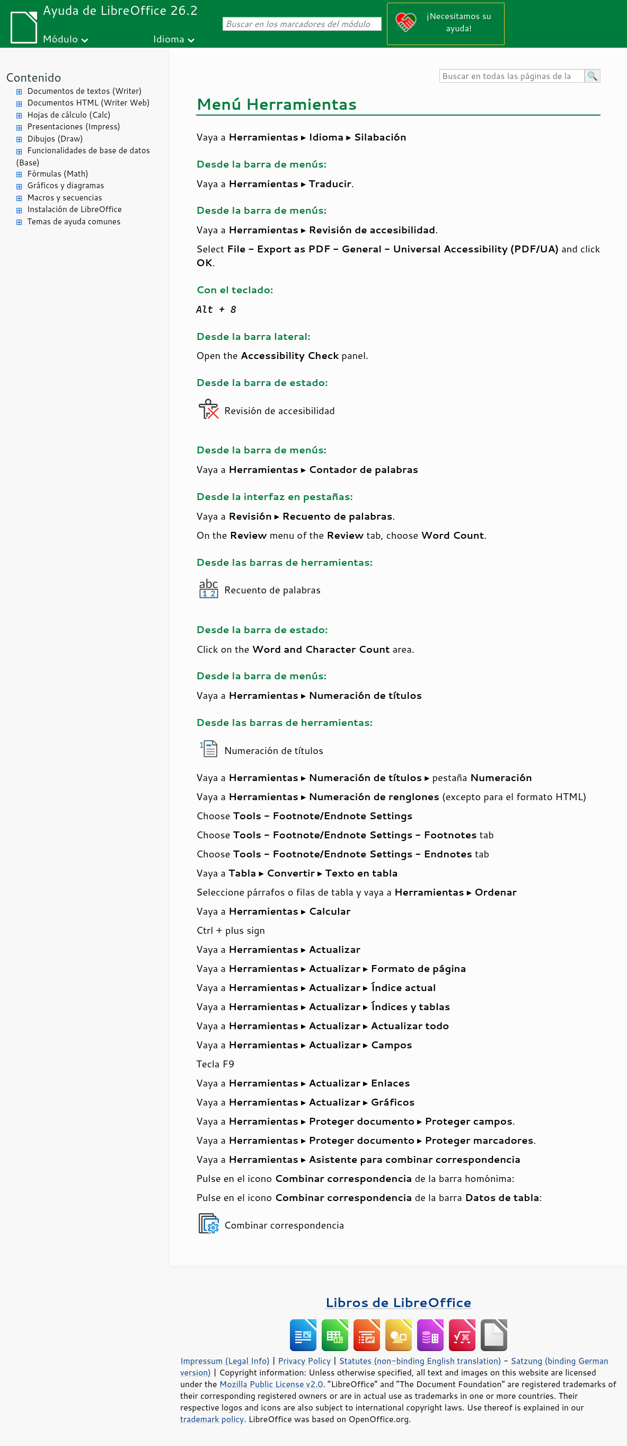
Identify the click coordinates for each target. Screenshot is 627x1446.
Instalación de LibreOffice (74, 209)
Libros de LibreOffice (398, 1302)
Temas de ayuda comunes (73, 221)
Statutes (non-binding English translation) (420, 1360)
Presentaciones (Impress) (73, 126)
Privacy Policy (304, 1360)
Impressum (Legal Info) (225, 1360)
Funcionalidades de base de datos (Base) (83, 156)
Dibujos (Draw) (55, 138)
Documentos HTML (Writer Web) (88, 102)
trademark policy (212, 1419)
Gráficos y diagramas (65, 185)
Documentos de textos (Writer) (84, 91)
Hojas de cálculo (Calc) (69, 114)
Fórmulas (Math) (58, 173)
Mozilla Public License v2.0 (271, 1384)
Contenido (33, 77)
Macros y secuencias (64, 197)
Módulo (60, 38)
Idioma (168, 38)
